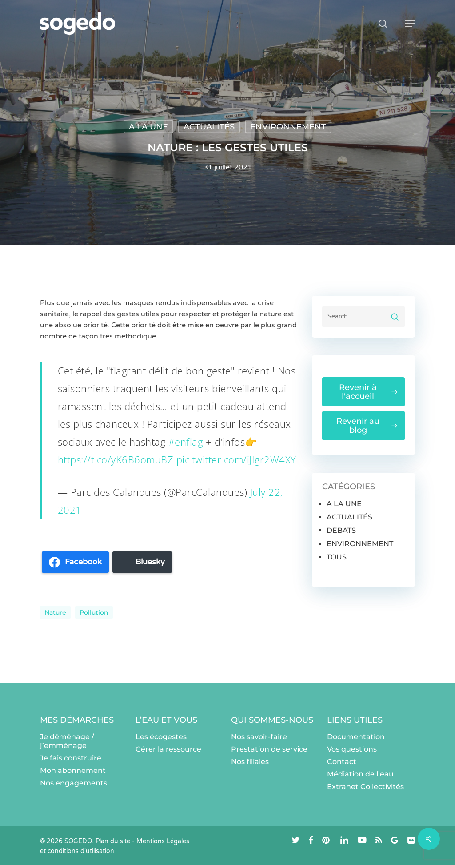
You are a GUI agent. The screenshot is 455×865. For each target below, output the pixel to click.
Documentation (356, 736)
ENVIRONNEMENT (288, 127)
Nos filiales (250, 761)
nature (55, 612)
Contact (341, 761)
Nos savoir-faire (259, 736)
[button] (410, 23)
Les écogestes (161, 736)
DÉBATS (341, 530)
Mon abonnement (73, 770)
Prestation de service (269, 749)
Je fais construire (70, 758)
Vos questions (352, 749)
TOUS (337, 557)
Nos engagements (73, 783)
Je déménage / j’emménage (67, 741)
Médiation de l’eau (360, 774)
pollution (94, 612)
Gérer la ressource (168, 749)
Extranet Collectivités (365, 786)
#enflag (185, 441)
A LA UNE (148, 127)
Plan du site (113, 841)
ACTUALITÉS (209, 127)
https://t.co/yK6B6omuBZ (116, 459)
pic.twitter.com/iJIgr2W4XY (236, 459)
